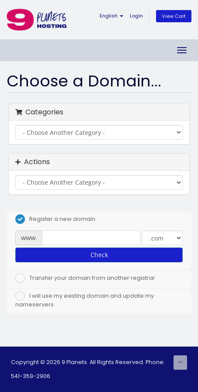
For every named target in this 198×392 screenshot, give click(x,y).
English (111, 15)
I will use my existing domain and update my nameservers (84, 300)
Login (136, 15)
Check (99, 255)
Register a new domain (55, 219)
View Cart (174, 16)
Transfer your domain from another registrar (85, 278)
